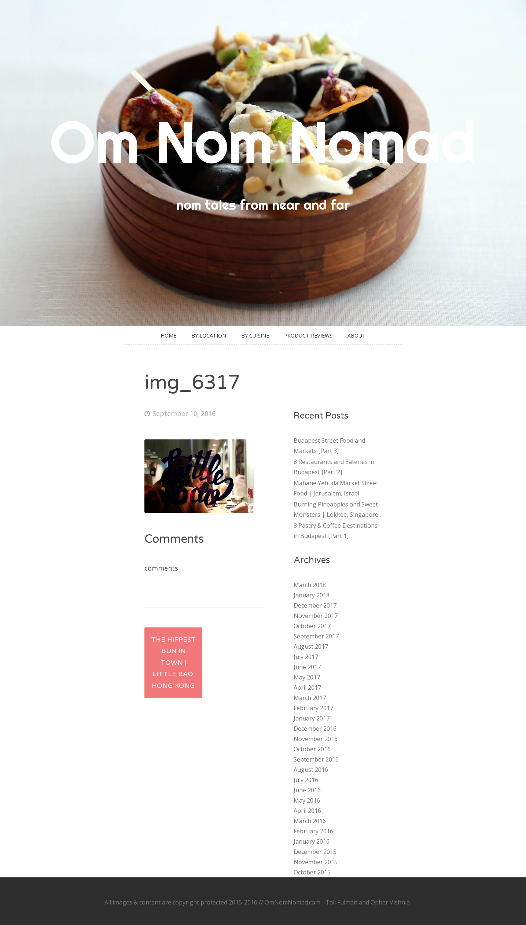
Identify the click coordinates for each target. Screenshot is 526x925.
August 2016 (311, 770)
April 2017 (307, 687)
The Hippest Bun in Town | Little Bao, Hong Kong (173, 662)
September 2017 (316, 636)
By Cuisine (255, 335)
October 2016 (312, 749)
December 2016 (315, 729)
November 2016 (316, 739)
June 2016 (307, 790)
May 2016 (307, 800)
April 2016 (307, 811)
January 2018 (312, 595)
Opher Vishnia (390, 902)
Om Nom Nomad (263, 141)
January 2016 (312, 841)
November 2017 (316, 616)
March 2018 (310, 585)
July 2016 (306, 780)
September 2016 (316, 759)
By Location (208, 335)
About (356, 335)
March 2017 (310, 698)
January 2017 (312, 718)
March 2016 (310, 821)
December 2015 (315, 852)
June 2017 (307, 667)
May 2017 (307, 677)
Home (168, 335)
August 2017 (311, 646)
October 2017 (312, 626)
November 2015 (316, 862)
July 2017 (306, 657)
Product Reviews (308, 335)
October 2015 (312, 872)
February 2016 (313, 831)
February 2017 (313, 708)
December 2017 (315, 605)
